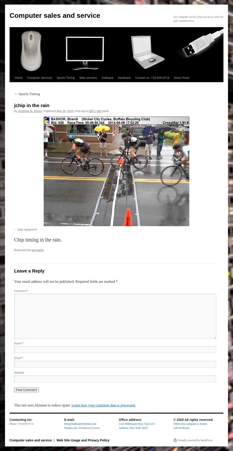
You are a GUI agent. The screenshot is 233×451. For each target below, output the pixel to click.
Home (19, 77)
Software (107, 77)
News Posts (182, 77)
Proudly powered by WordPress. (195, 440)
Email (18, 358)
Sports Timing (66, 77)
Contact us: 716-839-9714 (152, 77)
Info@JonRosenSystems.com (80, 423)
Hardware (124, 77)
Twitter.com (70, 428)
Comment (21, 291)
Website (19, 372)
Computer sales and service (55, 15)
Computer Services (39, 77)
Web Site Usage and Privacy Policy (82, 440)
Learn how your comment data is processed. (103, 405)
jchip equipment (27, 229)
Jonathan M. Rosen (30, 111)
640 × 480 (95, 111)
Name (18, 343)
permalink (37, 250)
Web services (88, 77)
